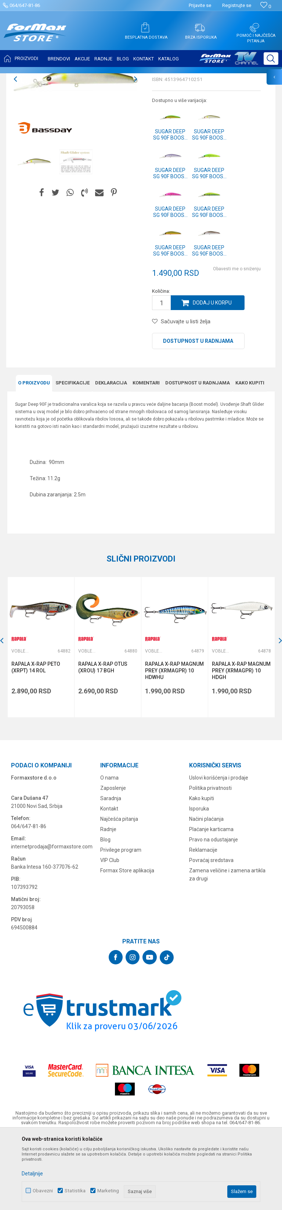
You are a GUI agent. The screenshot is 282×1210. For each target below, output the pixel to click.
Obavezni (43, 1190)
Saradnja (110, 872)
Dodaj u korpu (212, 376)
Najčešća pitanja (119, 892)
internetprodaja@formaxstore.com (52, 920)
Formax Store (20, 78)
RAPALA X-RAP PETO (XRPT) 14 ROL (35, 740)
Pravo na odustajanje (213, 913)
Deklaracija (111, 456)
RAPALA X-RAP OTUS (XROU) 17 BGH (102, 740)
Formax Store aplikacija (127, 944)
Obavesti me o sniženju (237, 342)
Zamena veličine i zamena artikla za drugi (227, 948)
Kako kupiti (249, 456)
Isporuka (199, 882)
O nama (109, 851)
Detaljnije (32, 1173)
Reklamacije (203, 923)
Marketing (108, 1190)
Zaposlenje (113, 861)
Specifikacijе (72, 456)
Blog (105, 913)
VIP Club (109, 933)
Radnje (108, 902)
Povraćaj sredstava (211, 933)
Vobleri (97, 78)
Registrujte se (236, 5)
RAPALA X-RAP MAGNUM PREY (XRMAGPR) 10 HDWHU (174, 743)
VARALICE (74, 78)
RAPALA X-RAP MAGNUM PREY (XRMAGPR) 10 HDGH (241, 743)
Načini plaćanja (206, 892)
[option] (75, 152)
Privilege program (120, 923)
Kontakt (109, 882)
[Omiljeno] (265, 6)
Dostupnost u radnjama (198, 414)
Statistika (75, 1190)
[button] (271, 58)
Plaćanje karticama (211, 902)
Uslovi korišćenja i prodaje (218, 851)
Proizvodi (49, 78)
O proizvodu (34, 456)
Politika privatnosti (210, 861)
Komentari (146, 456)
